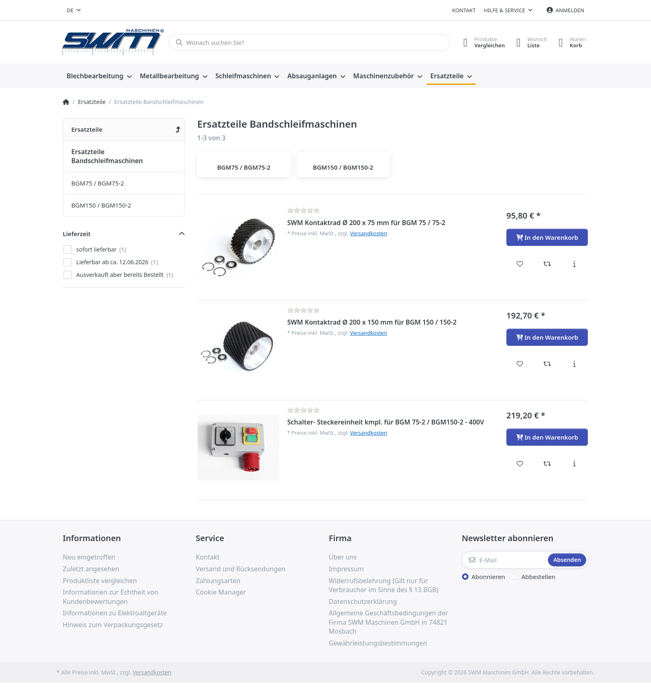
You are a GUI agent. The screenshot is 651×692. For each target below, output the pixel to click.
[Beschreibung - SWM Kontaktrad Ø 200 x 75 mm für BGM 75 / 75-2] (574, 264)
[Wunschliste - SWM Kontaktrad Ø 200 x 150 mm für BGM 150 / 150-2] (520, 364)
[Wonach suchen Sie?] (308, 42)
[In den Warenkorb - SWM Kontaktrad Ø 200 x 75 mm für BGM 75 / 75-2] (547, 237)
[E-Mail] (504, 559)
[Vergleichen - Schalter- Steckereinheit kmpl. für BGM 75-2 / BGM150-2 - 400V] (547, 463)
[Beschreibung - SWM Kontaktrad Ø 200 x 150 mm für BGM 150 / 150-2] (574, 364)
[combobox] (74, 10)
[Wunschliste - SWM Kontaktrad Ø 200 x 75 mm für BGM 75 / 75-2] (520, 264)
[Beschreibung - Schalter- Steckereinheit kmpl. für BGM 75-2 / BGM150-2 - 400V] (574, 463)
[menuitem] (99, 76)
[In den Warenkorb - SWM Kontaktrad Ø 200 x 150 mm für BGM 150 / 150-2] (547, 337)
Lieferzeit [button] (76, 234)
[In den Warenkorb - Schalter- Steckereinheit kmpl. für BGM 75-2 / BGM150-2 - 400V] (547, 437)
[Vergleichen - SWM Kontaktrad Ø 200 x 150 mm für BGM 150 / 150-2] (547, 364)
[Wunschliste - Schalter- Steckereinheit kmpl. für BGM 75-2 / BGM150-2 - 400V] (520, 463)
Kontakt (464, 10)
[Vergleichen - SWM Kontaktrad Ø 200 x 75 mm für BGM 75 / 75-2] (547, 264)
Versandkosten (368, 233)
